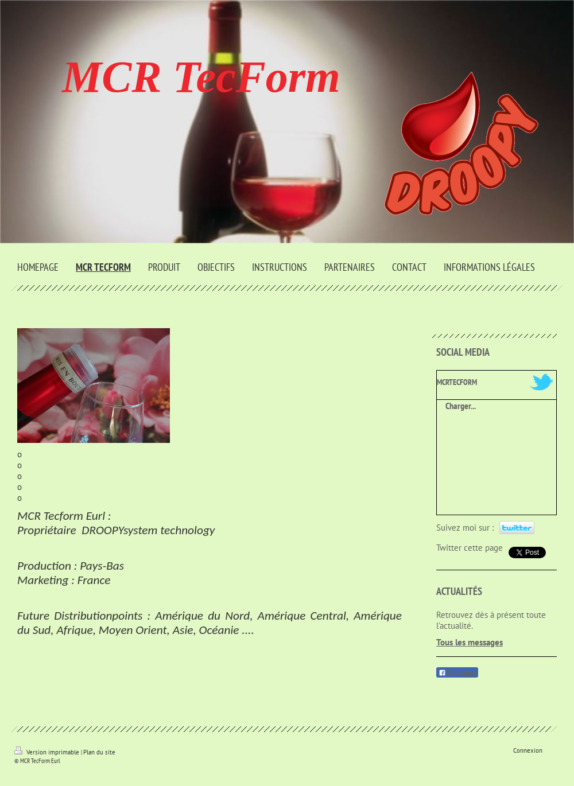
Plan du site (99, 752)
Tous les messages (469, 642)
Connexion (527, 750)
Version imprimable (47, 752)
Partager (457, 673)
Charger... (460, 405)
